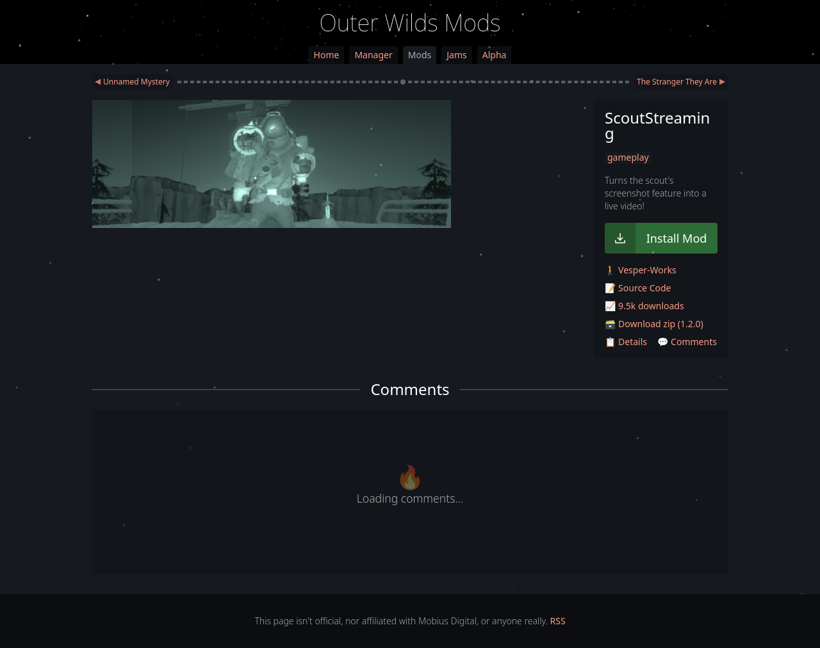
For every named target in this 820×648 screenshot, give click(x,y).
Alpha (494, 55)
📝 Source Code (638, 288)
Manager (373, 55)
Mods (419, 55)
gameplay (628, 157)
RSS (558, 621)
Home (327, 55)
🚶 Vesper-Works (640, 270)
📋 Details (626, 342)
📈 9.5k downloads (644, 306)
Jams (456, 55)
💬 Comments (687, 342)
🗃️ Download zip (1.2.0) (654, 324)
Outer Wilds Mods (410, 22)
